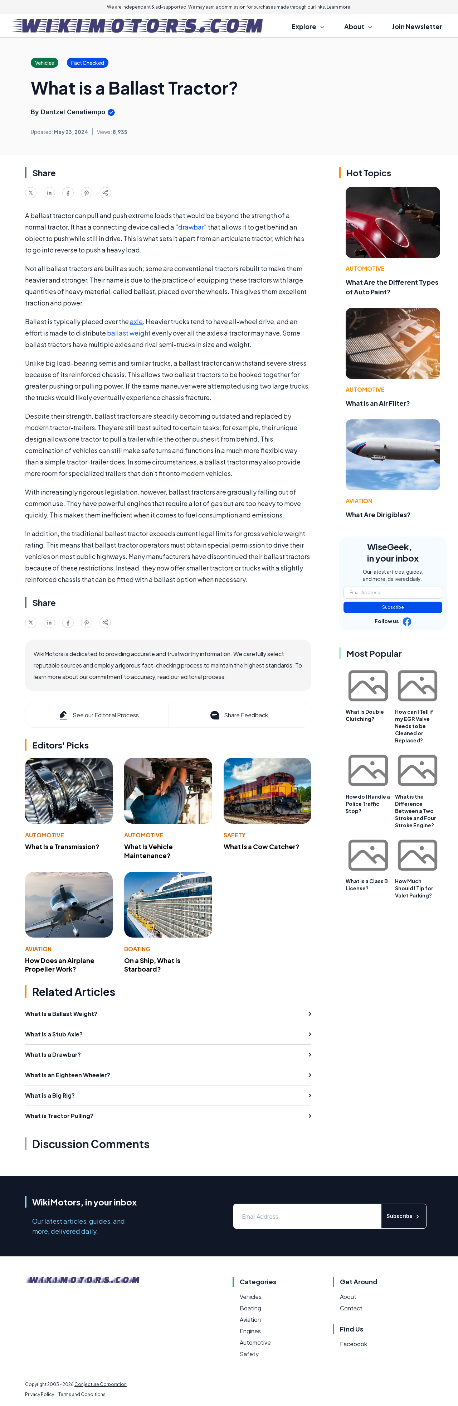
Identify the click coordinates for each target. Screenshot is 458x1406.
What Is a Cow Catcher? (261, 846)
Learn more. (339, 7)
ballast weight (129, 333)
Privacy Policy (39, 1394)
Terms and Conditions (82, 1394)
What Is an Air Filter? (378, 403)
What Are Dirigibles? (378, 514)
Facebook (353, 1344)
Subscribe (393, 607)
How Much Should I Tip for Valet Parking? (414, 888)
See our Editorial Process (98, 715)
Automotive (44, 835)
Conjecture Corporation (100, 1384)
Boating (137, 949)
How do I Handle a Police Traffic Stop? (368, 803)
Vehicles (251, 1296)
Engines (250, 1331)
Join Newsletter (417, 26)
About (348, 1296)
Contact (351, 1308)
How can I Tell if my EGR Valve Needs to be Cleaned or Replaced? (414, 725)
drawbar (191, 227)
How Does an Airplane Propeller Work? (59, 964)
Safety (234, 835)
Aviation (38, 949)
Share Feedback (238, 715)
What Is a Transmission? (62, 846)
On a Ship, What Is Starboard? (152, 964)
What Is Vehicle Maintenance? (148, 851)
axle (136, 321)
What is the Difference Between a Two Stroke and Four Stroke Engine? (415, 810)
